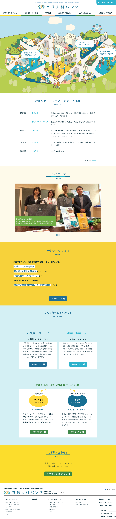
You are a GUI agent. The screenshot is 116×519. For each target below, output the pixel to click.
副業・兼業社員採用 (82, 504)
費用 (51, 511)
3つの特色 (9, 511)
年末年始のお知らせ (58, 151)
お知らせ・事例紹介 (105, 13)
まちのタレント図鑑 (31, 13)
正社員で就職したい (65, 13)
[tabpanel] (58, 208)
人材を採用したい (85, 13)
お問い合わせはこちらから (57, 474)
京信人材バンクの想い (12, 502)
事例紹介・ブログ (104, 499)
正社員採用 (79, 502)
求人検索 (48, 13)
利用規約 (104, 510)
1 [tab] (57, 233)
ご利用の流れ (54, 507)
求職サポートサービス (56, 502)
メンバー (8, 514)
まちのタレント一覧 (105, 502)
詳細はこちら (57, 298)
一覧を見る (90, 160)
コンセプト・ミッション (13, 504)
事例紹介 (52, 509)
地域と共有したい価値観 (13, 509)
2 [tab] (59, 233)
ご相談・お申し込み (107, 2)
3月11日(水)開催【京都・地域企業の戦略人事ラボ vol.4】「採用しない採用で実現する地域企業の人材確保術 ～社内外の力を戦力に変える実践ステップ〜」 (73, 133)
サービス (8, 507)
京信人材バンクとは (10, 13)
